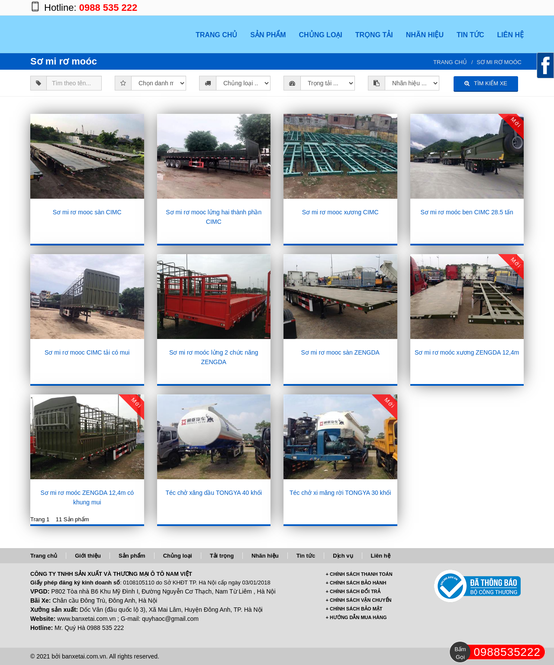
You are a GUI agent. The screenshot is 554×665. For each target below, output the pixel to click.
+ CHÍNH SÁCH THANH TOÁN (359, 574)
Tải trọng (222, 555)
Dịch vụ (343, 555)
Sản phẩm (132, 555)
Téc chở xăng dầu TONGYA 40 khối (213, 492)
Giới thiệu (88, 555)
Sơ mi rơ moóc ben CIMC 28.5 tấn (467, 212)
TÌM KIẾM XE (485, 83)
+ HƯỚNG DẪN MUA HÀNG (356, 617)
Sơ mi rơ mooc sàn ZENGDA (340, 352)
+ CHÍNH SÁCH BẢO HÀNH (356, 582)
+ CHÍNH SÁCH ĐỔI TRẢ (353, 591)
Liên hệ (380, 555)
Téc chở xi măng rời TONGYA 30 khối (340, 492)
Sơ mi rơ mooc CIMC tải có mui (87, 352)
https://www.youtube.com (515, 7)
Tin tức (305, 555)
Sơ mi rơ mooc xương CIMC (340, 212)
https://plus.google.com (480, 7)
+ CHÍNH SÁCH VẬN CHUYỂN (359, 600)
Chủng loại (177, 555)
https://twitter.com (497, 7)
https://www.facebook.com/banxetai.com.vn (463, 7)
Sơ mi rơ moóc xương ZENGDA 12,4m (467, 352)
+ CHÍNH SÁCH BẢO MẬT (354, 608)
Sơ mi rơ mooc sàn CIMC (87, 212)
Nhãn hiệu (265, 555)
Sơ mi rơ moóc (499, 62)
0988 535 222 (108, 7)
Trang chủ (450, 62)
